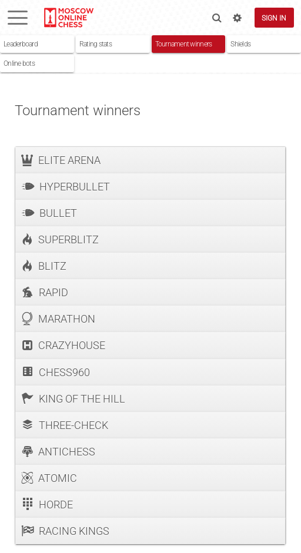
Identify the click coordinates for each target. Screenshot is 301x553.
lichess (68, 17)
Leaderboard (21, 43)
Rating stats (95, 43)
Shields (240, 43)
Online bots (19, 63)
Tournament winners (183, 43)
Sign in (274, 18)
